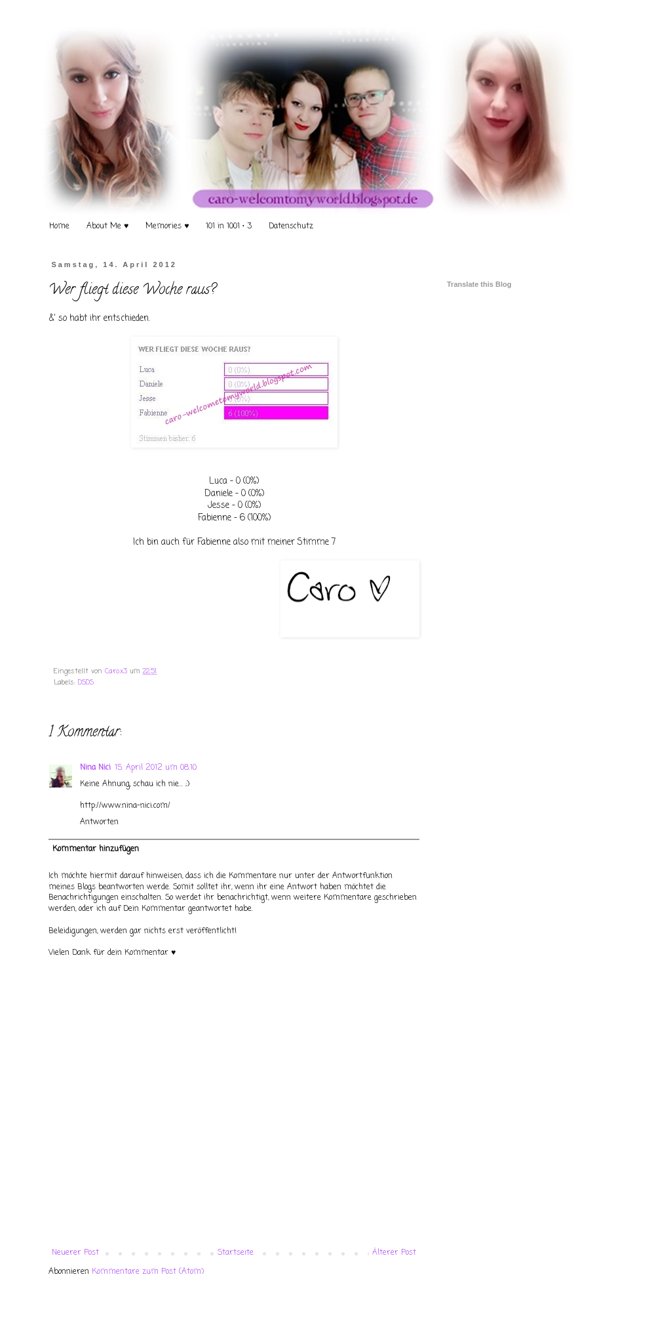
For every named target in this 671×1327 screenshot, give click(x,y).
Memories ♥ (167, 226)
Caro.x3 (117, 671)
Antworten (99, 822)
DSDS (86, 682)
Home (59, 226)
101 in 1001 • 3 (229, 226)
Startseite (236, 1253)
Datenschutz (291, 226)
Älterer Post (394, 1253)
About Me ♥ (107, 226)
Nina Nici (95, 768)
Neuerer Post (75, 1253)
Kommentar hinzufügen (95, 849)
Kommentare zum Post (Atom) (148, 1272)
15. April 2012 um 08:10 (156, 768)
